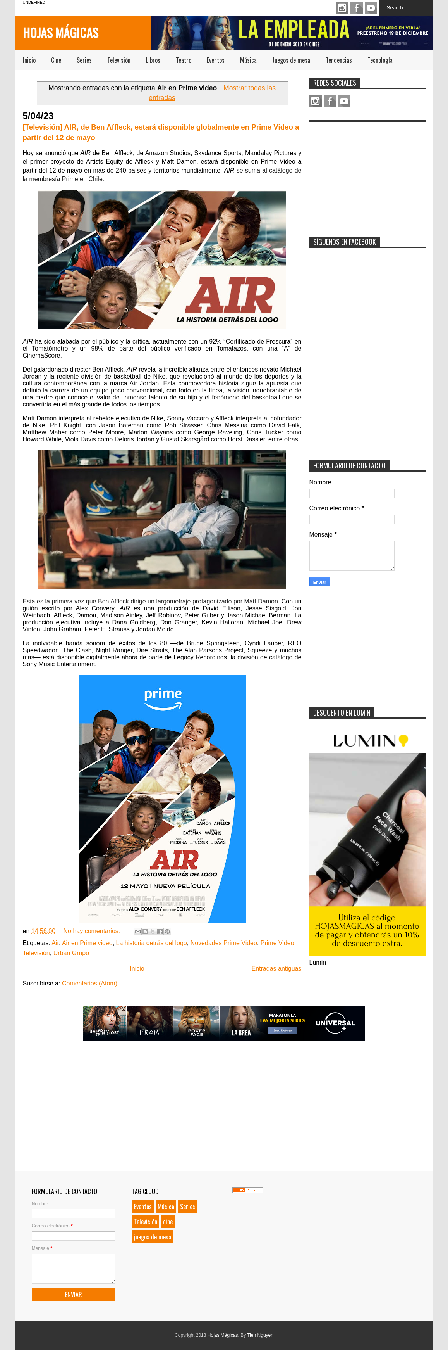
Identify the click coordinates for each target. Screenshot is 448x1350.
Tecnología (380, 60)
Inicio (29, 60)
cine (168, 1221)
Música (248, 60)
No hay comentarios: (92, 931)
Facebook (356, 8)
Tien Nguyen (260, 1335)
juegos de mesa (152, 1236)
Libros (153, 60)
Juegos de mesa (291, 60)
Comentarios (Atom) (89, 983)
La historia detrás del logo (151, 943)
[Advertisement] (367, 174)
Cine (56, 60)
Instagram (342, 8)
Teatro (183, 60)
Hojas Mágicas (60, 32)
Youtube (371, 8)
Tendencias (339, 60)
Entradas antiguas (277, 968)
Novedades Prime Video (224, 943)
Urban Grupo (71, 953)
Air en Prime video (87, 943)
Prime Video (277, 943)
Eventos (216, 60)
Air (55, 943)
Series (84, 60)
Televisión (118, 60)
